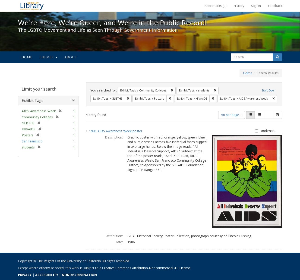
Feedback (275, 5)
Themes (48, 57)
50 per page (231, 115)
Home (27, 57)
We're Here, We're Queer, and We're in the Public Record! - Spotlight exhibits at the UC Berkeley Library (32, 6)
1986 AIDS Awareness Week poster (115, 131)
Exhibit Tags (32, 100)
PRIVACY (25, 275)
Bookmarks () (215, 5)
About (70, 57)
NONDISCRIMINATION (79, 275)
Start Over (268, 90)
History (239, 5)
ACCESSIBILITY (46, 275)
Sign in (256, 5)
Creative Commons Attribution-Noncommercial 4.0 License (146, 268)
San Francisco (32, 141)
